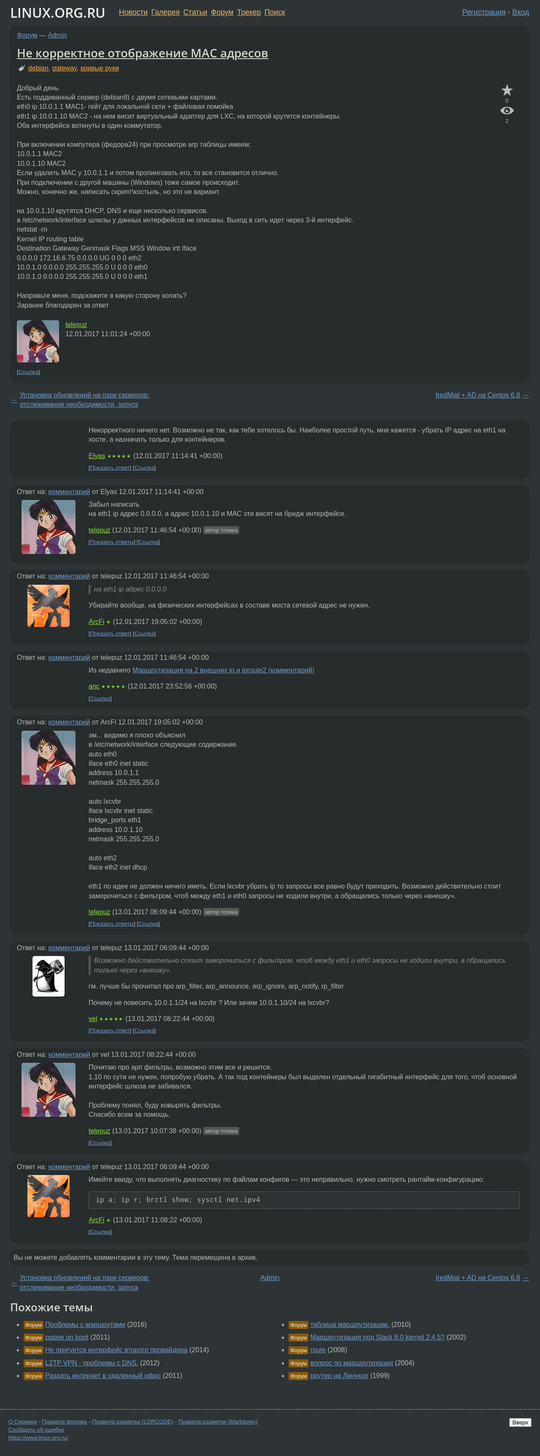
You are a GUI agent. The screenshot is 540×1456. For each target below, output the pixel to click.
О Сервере (22, 1421)
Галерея (165, 12)
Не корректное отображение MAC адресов (142, 53)
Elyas (97, 455)
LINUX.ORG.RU (57, 12)
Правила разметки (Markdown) (217, 1421)
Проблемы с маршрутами (85, 1324)
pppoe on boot (66, 1337)
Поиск (275, 12)
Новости (133, 12)
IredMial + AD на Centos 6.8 (477, 395)
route (318, 1349)
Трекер (249, 12)
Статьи (195, 12)
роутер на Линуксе (339, 1375)
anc (94, 686)
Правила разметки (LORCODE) (132, 1421)
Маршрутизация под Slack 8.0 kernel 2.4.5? (377, 1337)
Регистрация (484, 12)
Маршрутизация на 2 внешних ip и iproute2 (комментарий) (223, 670)
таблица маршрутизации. (350, 1324)
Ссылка (28, 372)
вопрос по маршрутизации (351, 1363)
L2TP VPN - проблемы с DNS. (91, 1363)
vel (93, 1018)
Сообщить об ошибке (36, 1429)
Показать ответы (112, 542)
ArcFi (96, 621)
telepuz (76, 324)
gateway (64, 68)
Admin (57, 35)
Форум (222, 12)
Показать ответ (110, 468)
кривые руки (100, 68)
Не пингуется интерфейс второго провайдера (116, 1349)
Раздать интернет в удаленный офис (103, 1375)
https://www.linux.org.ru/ (38, 1437)
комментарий (69, 491)
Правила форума (64, 1421)
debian (38, 68)
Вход (520, 12)
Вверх (520, 1422)
